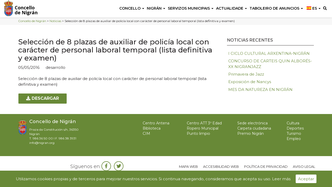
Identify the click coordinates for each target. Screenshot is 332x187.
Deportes (295, 128)
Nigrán (156, 8)
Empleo (294, 138)
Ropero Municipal (202, 128)
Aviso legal (304, 166)
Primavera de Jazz (246, 74)
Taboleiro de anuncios (276, 8)
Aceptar (306, 178)
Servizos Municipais (190, 8)
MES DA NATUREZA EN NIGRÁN (260, 89)
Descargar (42, 98)
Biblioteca (152, 128)
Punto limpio (198, 133)
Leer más (281, 178)
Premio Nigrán (250, 133)
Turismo (294, 133)
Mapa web (188, 166)
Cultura (293, 123)
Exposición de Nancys (249, 81)
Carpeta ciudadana (254, 128)
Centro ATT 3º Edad (204, 123)
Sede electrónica (252, 123)
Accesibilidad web (221, 166)
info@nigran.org (41, 143)
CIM (146, 133)
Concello (131, 8)
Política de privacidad (266, 166)
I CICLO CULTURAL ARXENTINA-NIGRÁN (269, 53)
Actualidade (231, 8)
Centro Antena (156, 123)
